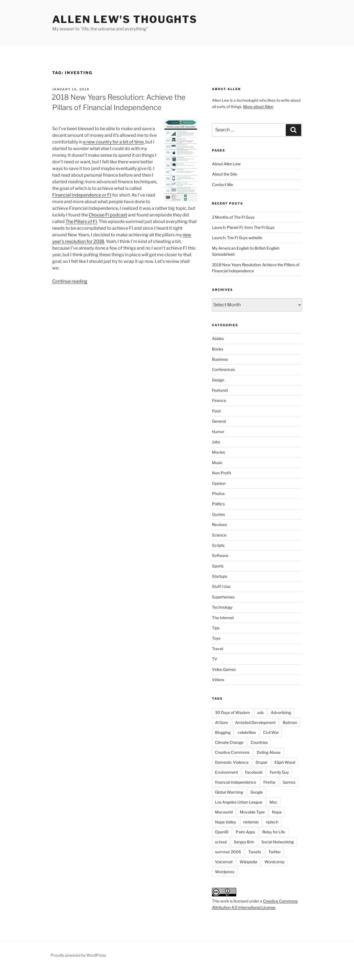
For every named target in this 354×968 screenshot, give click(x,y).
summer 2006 (228, 851)
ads (260, 712)
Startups (219, 576)
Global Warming (229, 792)
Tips (215, 628)
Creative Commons (232, 752)
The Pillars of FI (81, 221)
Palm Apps (245, 832)
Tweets (254, 851)
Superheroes (223, 597)
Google (256, 792)
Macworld (224, 812)
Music (217, 462)
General (219, 421)
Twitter (274, 851)
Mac (273, 802)
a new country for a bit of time (113, 142)
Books (217, 349)
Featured (220, 390)
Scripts (218, 545)
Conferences (223, 369)
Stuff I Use (221, 586)
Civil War (271, 732)
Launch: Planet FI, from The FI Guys (243, 227)
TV (214, 658)
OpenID (222, 832)
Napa (277, 812)
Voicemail (223, 861)
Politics (218, 503)
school (221, 841)
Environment (226, 772)
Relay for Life (273, 832)
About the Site (224, 174)
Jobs (216, 441)
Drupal (261, 762)
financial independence (235, 782)
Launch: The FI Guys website (237, 237)
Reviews (219, 524)
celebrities (247, 732)
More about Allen (258, 106)
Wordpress (224, 871)
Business (220, 359)
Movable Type (252, 812)
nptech (272, 822)
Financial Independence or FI (81, 195)
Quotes (218, 514)
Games (289, 782)
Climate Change (229, 742)
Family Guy (279, 772)
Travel (217, 648)
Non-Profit (221, 472)
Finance (219, 400)
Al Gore (221, 722)
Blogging (222, 732)
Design (218, 380)
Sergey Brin (244, 841)
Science (219, 535)
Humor (218, 431)
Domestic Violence (231, 762)
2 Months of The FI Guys (233, 217)
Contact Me (222, 184)
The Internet (223, 617)
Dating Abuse (268, 752)
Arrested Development (255, 722)
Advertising (281, 712)
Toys (216, 638)
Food (216, 411)
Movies (218, 452)
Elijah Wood (284, 762)
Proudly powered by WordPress (78, 955)
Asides (218, 338)
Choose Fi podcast (108, 215)
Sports (218, 566)
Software (220, 555)
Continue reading (69, 281)
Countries (259, 742)
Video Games (224, 669)
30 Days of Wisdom (232, 712)
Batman (290, 722)
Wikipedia (248, 861)
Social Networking (277, 841)
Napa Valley (225, 822)
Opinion (218, 483)
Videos (218, 679)
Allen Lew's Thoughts (125, 19)
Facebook (254, 772)
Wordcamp (274, 861)
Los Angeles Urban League (238, 802)
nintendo (251, 822)
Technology (222, 607)
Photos (218, 493)
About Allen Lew (226, 163)
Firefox (269, 782)
